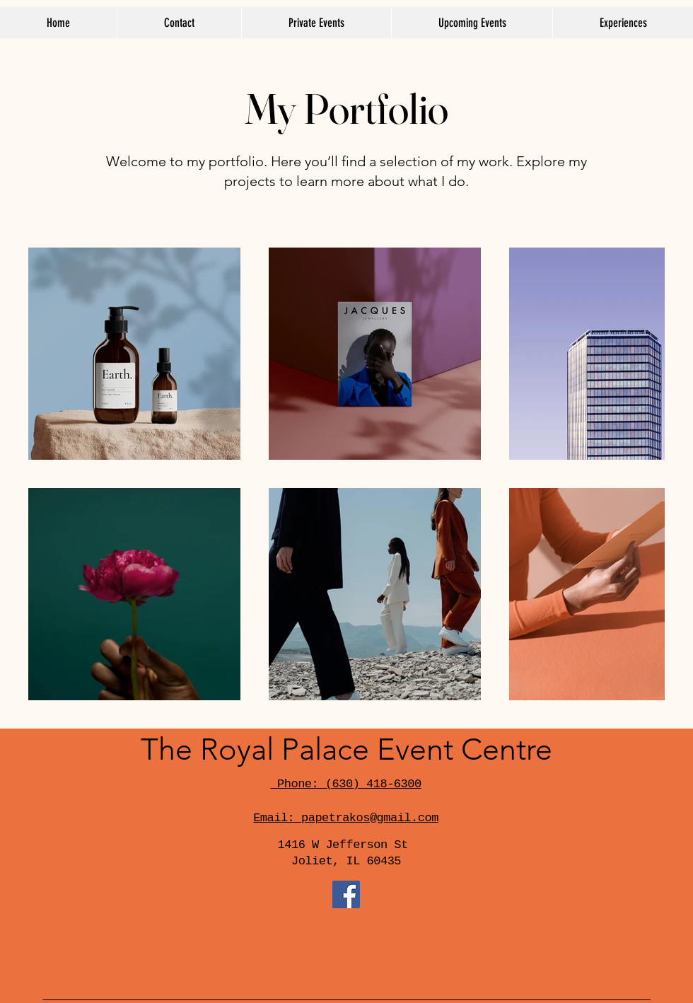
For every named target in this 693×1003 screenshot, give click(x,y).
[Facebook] (346, 894)
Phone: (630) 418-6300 (345, 784)
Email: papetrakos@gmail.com (345, 818)
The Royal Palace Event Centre (346, 749)
